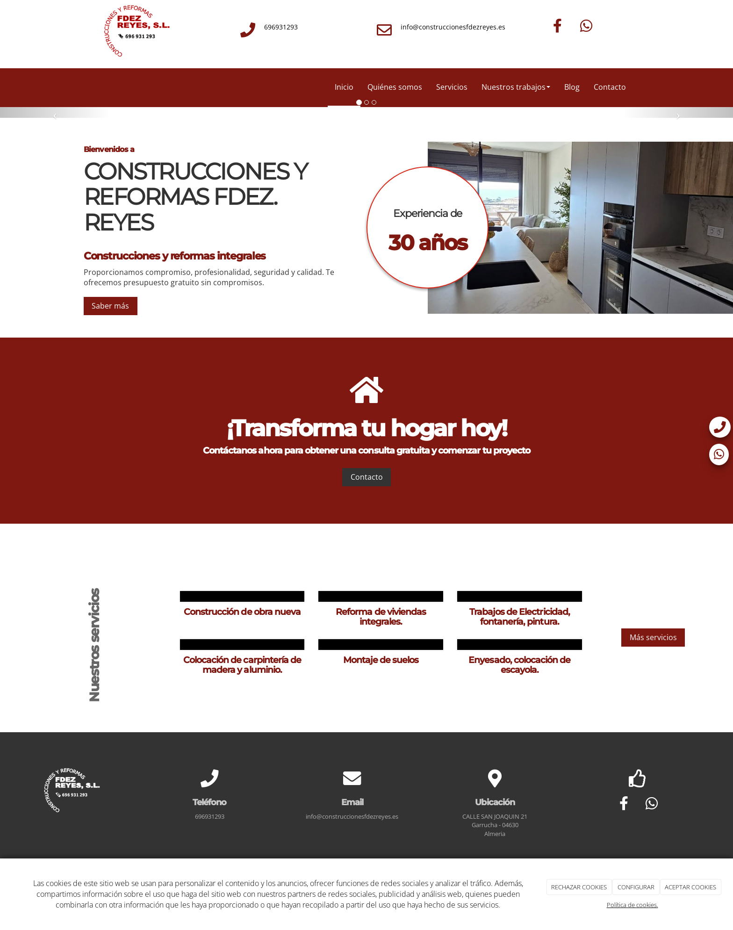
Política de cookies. (632, 905)
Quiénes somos (394, 87)
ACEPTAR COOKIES (690, 887)
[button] (55, 112)
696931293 (281, 26)
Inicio (344, 87)
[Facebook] (557, 26)
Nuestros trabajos (515, 87)
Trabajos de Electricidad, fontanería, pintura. (519, 616)
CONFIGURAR (636, 887)
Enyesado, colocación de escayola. (519, 664)
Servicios (451, 87)
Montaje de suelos (381, 659)
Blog (572, 87)
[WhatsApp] (586, 26)
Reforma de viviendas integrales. (381, 616)
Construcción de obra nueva (242, 611)
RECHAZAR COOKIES (579, 887)
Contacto (610, 87)
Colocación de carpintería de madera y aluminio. (242, 664)
